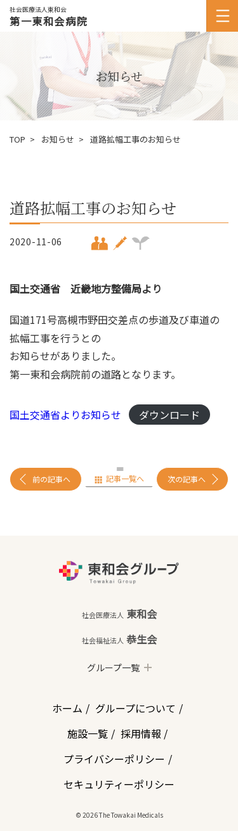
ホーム (67, 708)
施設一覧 (87, 733)
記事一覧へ (125, 478)
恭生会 (119, 639)
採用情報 (141, 733)
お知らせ (57, 139)
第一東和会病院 (49, 21)
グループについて (135, 708)
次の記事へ (187, 478)
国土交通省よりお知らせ (65, 414)
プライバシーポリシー (114, 758)
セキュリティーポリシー (119, 784)
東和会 (119, 613)
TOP (17, 139)
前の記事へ (51, 478)
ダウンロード (169, 414)
